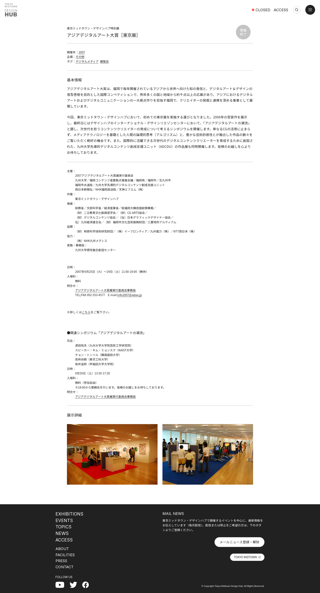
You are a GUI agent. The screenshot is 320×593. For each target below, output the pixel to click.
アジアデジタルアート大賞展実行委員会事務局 (105, 290)
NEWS (62, 533)
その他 (80, 57)
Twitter (75, 584)
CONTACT (64, 567)
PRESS (61, 560)
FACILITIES (65, 555)
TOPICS (63, 526)
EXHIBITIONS (69, 514)
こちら (86, 312)
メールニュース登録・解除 (239, 541)
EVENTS (64, 520)
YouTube (62, 584)
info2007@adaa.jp (129, 295)
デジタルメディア (87, 61)
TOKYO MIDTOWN (245, 557)
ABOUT (62, 548)
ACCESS (281, 10)
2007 (82, 52)
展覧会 (104, 61)
